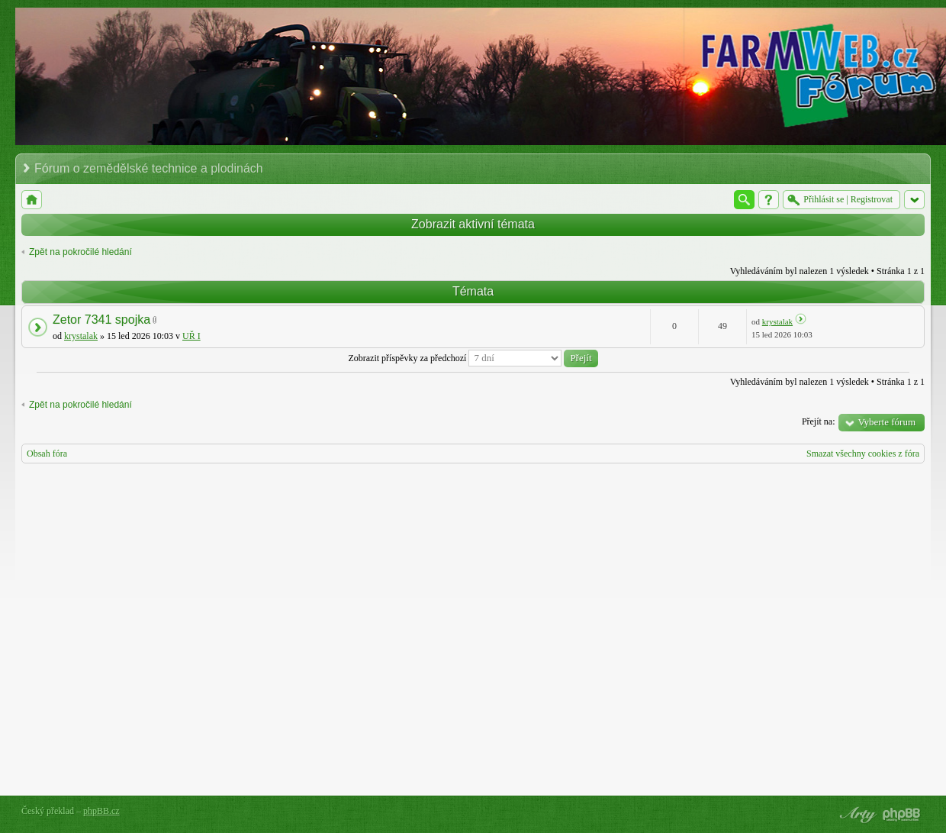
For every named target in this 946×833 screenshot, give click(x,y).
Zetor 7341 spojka (101, 319)
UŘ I (191, 336)
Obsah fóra (47, 453)
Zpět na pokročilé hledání (80, 252)
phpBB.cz (101, 811)
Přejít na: (818, 421)
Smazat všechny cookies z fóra (862, 453)
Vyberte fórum (886, 422)
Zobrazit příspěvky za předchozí (472, 358)
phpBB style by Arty (856, 814)
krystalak (81, 336)
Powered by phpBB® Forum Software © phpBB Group (902, 814)
